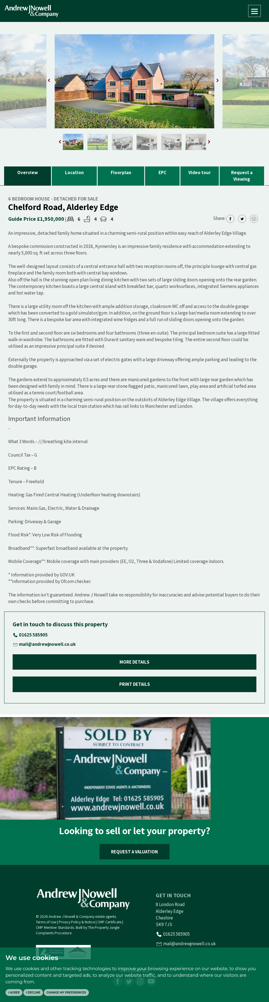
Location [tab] (74, 172)
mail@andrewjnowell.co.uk (47, 644)
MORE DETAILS (134, 662)
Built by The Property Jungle (98, 927)
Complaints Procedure (54, 932)
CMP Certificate (109, 921)
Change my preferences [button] (66, 992)
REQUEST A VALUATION (134, 852)
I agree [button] (14, 992)
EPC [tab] (162, 172)
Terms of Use (46, 921)
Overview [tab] (27, 172)
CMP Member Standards (55, 927)
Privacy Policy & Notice (77, 921)
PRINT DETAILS (134, 684)
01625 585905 (33, 635)
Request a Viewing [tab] (242, 175)
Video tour (199, 172)
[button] (217, 80)
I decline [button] (33, 992)
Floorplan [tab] (121, 172)
